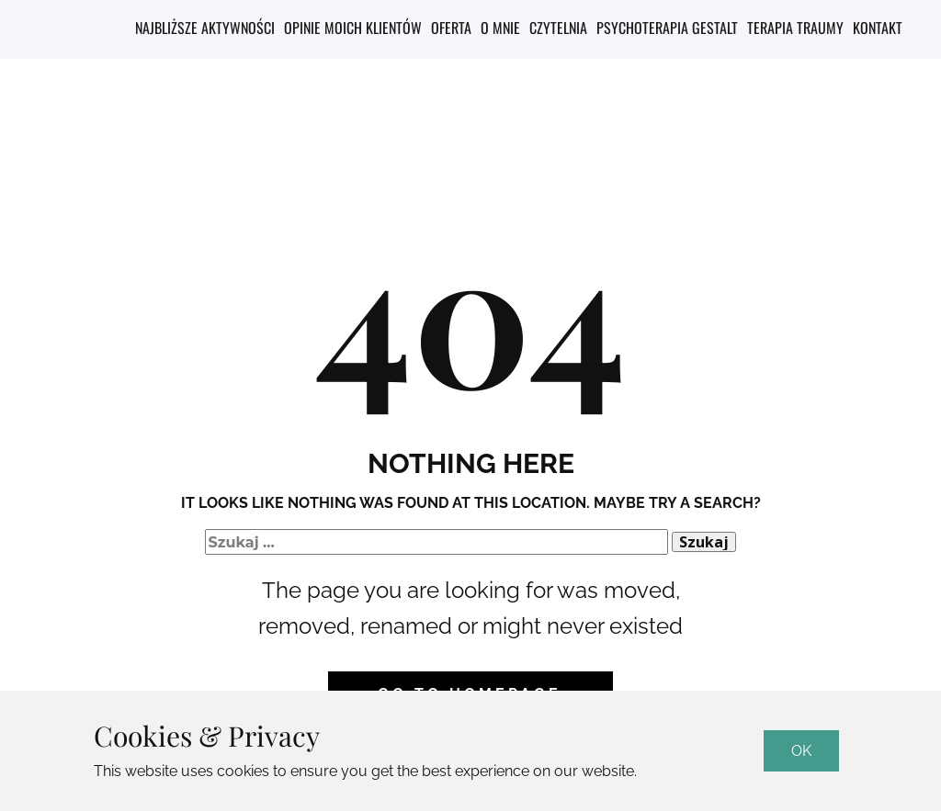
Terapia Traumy (795, 28)
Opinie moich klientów (353, 28)
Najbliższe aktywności (205, 28)
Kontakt (877, 28)
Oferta (451, 28)
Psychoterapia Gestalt (667, 28)
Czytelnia (558, 28)
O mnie (500, 28)
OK (801, 751)
